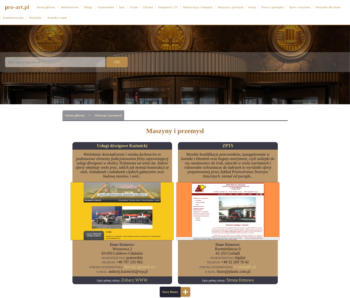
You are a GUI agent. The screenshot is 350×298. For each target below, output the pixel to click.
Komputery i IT (168, 7)
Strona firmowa (240, 280)
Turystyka (35, 17)
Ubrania (148, 7)
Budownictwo (70, 7)
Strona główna (45, 7)
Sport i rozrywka (299, 7)
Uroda (134, 7)
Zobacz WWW (134, 280)
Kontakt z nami (57, 17)
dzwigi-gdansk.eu (139, 266)
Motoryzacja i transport (198, 7)
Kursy (252, 7)
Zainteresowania (13, 17)
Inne (122, 7)
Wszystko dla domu (328, 7)
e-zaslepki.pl (245, 266)
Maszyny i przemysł (230, 7)
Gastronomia (106, 7)
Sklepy (88, 7)
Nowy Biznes (170, 292)
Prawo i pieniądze (272, 7)
